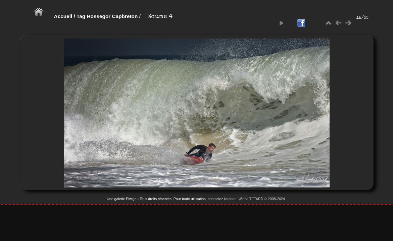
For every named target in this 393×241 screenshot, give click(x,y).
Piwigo (131, 199)
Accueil (63, 16)
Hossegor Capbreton (112, 16)
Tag (81, 16)
